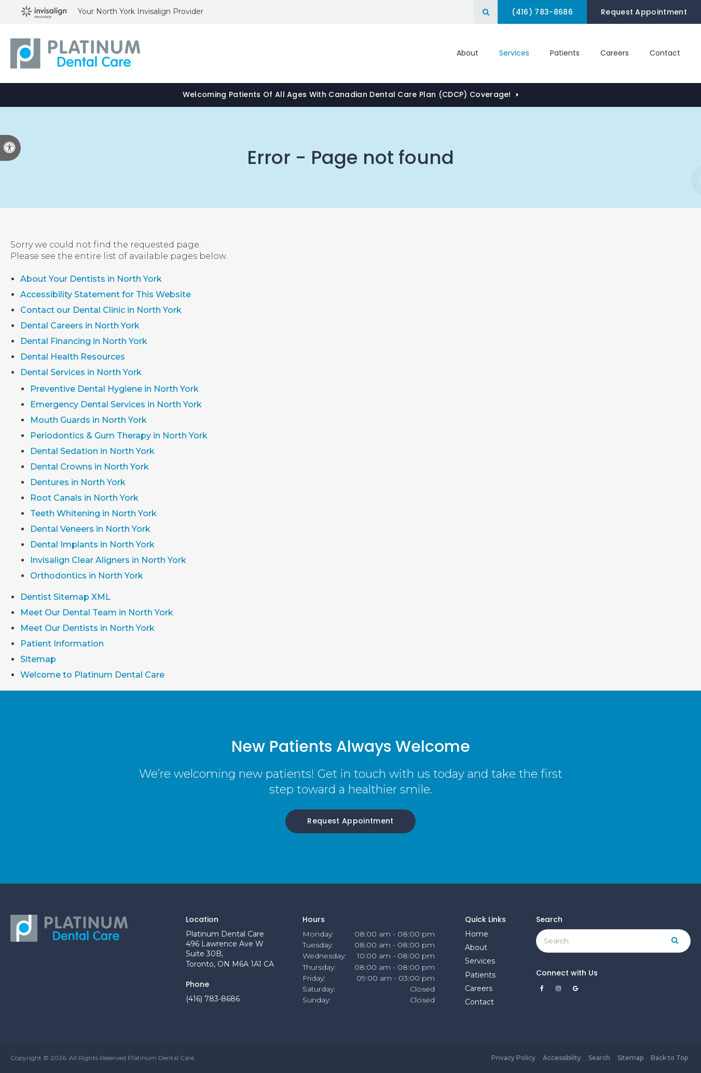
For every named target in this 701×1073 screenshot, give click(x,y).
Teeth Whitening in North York (93, 513)
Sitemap (38, 659)
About (476, 947)
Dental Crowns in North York (89, 467)
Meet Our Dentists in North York (87, 628)
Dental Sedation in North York (92, 451)
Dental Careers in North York (80, 326)
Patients (565, 53)
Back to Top (669, 1058)
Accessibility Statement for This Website (105, 294)
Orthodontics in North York (86, 576)
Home (476, 934)
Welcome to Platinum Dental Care (92, 675)
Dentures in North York (78, 482)
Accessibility (562, 1058)
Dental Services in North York (81, 372)
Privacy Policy (513, 1058)
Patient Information (62, 644)
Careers (614, 53)
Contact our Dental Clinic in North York (101, 310)
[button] (659, 180)
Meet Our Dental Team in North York (96, 612)
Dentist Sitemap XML (65, 597)
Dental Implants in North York (92, 544)
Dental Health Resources (72, 357)
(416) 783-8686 (213, 998)
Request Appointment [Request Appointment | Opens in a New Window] (644, 12)
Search (599, 1058)
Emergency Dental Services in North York (116, 404)
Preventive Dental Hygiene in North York (114, 389)
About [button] (467, 53)
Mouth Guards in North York (88, 420)
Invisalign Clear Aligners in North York (108, 560)
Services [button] (514, 53)
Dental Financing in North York (83, 341)
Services (480, 961)
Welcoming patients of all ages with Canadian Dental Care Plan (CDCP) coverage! (347, 94)
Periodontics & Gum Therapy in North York (119, 436)
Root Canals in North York (84, 498)
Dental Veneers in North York (90, 529)
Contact (665, 53)
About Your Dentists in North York (91, 279)
